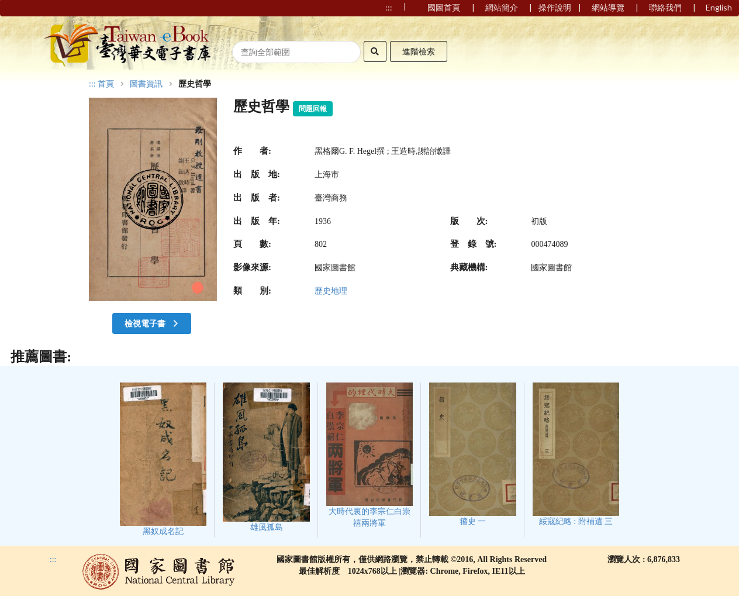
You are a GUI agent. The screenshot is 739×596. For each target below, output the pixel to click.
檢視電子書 (153, 323)
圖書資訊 (146, 84)
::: (92, 84)
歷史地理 (331, 291)
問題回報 (313, 109)
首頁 (106, 84)
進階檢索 (418, 51)
